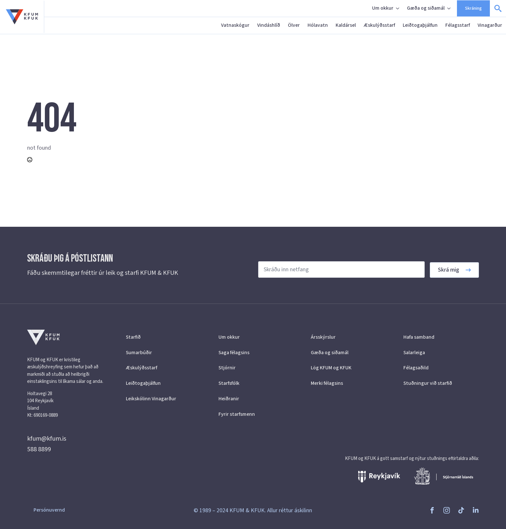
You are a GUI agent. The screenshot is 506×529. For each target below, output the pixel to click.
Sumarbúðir (139, 352)
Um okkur (382, 8)
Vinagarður (490, 25)
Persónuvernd (49, 510)
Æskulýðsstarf (379, 25)
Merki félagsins (327, 383)
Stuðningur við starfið (427, 383)
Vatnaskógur (235, 25)
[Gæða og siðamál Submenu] (449, 8)
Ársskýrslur (323, 337)
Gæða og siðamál (426, 8)
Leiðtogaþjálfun (420, 25)
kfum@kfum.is (46, 438)
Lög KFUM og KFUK (331, 367)
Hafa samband (418, 337)
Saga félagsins (233, 352)
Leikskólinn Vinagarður (151, 398)
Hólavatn (318, 25)
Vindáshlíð (268, 25)
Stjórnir (227, 367)
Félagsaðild (416, 367)
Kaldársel (346, 25)
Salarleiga (414, 352)
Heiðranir (228, 398)
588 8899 (39, 449)
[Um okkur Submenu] (398, 8)
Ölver (294, 25)
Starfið (133, 337)
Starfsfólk (228, 383)
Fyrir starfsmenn (236, 414)
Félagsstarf (457, 25)
